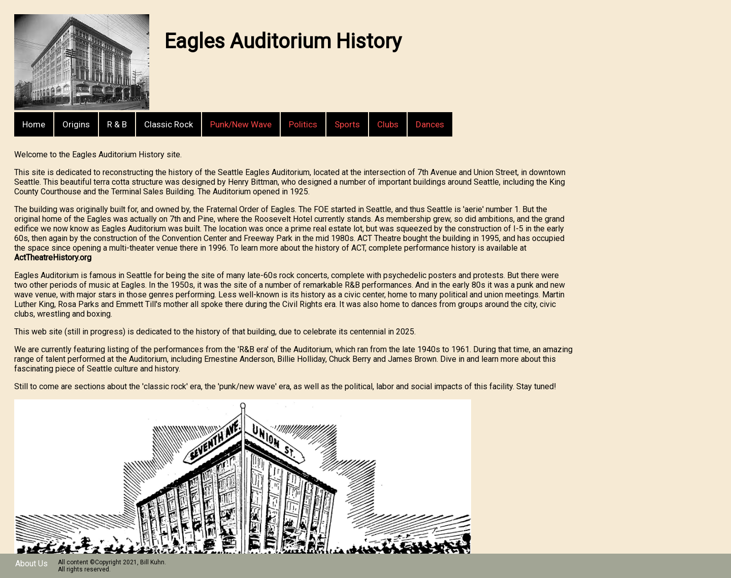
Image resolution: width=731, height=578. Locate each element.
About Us (31, 563)
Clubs (387, 124)
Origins (76, 124)
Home (33, 124)
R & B (117, 124)
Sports (347, 124)
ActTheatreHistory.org (52, 257)
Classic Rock (168, 124)
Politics (303, 124)
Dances (430, 124)
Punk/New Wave (241, 124)
